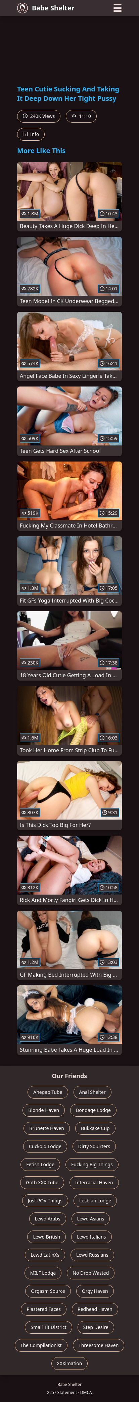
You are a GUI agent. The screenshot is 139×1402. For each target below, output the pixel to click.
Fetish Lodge (40, 1164)
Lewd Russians (92, 1255)
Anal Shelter (92, 1092)
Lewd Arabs (47, 1218)
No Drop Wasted (91, 1273)
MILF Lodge (43, 1273)
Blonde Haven (43, 1110)
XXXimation (69, 1363)
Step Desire (95, 1327)
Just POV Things (45, 1200)
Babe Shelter (46, 8)
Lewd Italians (91, 1237)
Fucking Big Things (92, 1164)
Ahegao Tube (47, 1092)
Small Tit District (48, 1327)
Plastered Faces (44, 1309)
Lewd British (46, 1237)
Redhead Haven (95, 1309)
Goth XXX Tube (42, 1182)
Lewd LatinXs (45, 1255)
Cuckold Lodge (45, 1146)
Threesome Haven (99, 1345)
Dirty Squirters (94, 1146)
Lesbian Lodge (95, 1200)
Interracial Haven (94, 1182)
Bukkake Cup (95, 1128)
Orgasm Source (48, 1291)
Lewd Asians (90, 1218)
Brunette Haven (46, 1128)
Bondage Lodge (93, 1110)
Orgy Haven (95, 1291)
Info (31, 134)
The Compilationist (41, 1345)
